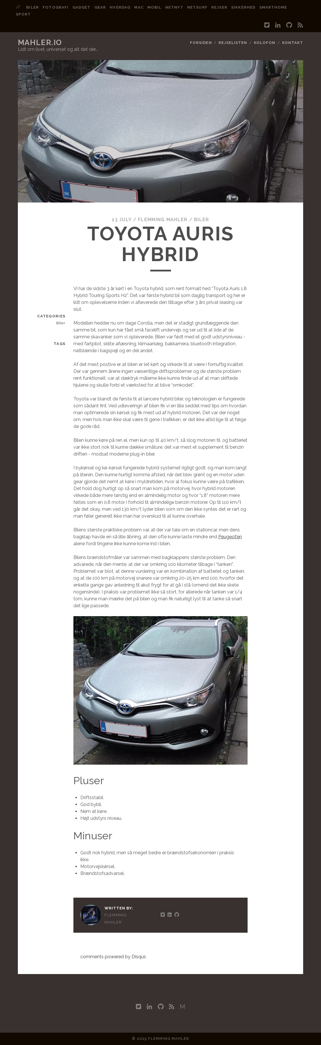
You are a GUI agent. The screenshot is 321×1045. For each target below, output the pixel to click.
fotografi (55, 7)
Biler (201, 219)
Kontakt (292, 43)
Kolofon (264, 43)
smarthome (273, 7)
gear (100, 7)
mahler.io (40, 42)
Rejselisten (233, 43)
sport (23, 14)
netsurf (197, 7)
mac (138, 7)
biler (32, 7)
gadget (81, 7)
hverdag (120, 7)
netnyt (174, 7)
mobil (154, 7)
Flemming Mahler (162, 219)
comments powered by (113, 956)
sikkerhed (243, 7)
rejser (219, 7)
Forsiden (201, 43)
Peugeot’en (230, 536)
